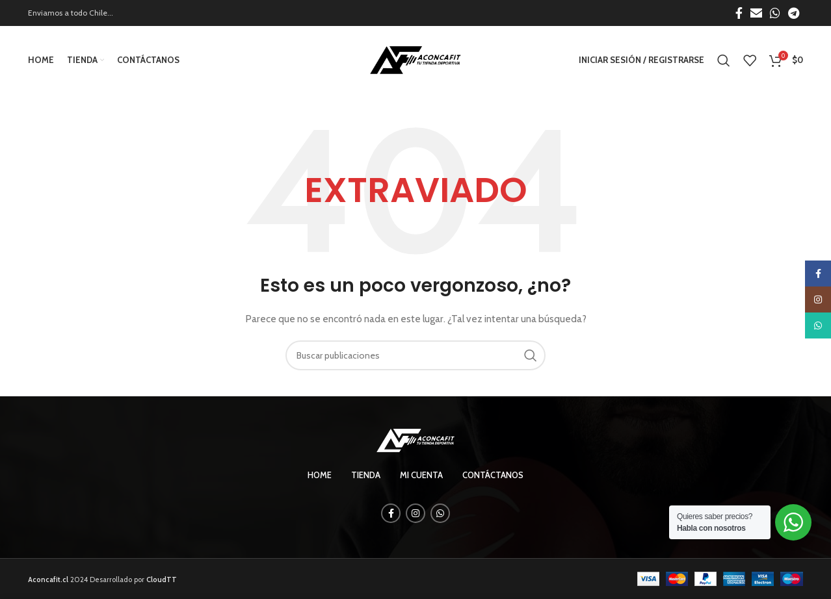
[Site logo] (415, 59)
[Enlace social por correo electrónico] (756, 13)
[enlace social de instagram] (415, 513)
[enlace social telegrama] (793, 13)
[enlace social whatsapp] (775, 13)
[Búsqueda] (724, 60)
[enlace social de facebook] (739, 13)
